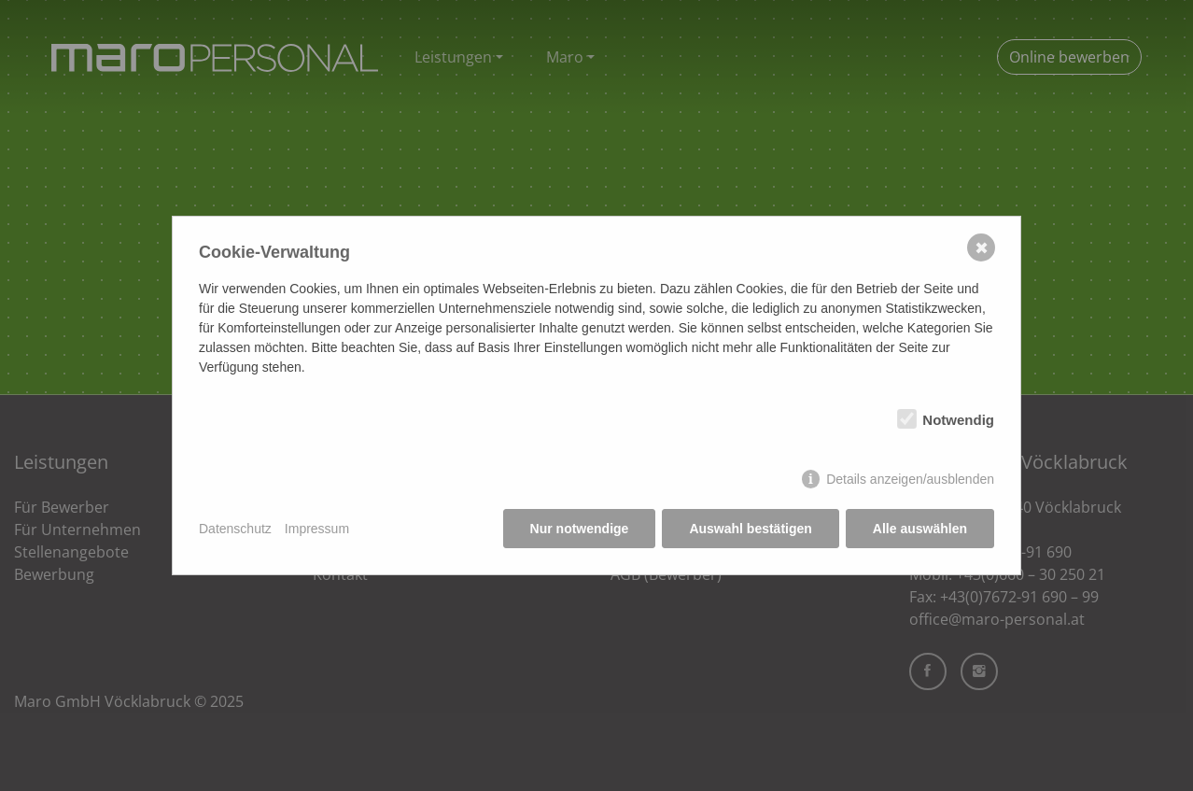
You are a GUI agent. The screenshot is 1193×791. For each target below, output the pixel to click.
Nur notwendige (579, 528)
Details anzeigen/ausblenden (910, 479)
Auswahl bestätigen (750, 528)
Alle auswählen (920, 528)
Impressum (317, 528)
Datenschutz (235, 528)
